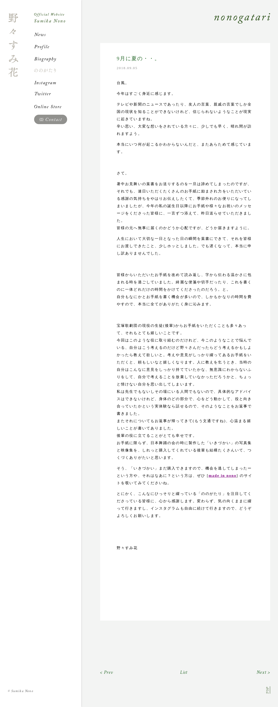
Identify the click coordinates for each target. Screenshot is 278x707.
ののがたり (57, 70)
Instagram (57, 82)
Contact (50, 119)
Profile (57, 47)
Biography (57, 59)
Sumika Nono (20, 691)
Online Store (57, 107)
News (57, 34)
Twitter (57, 94)
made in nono (222, 476)
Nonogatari (175, 24)
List (184, 672)
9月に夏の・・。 (139, 58)
